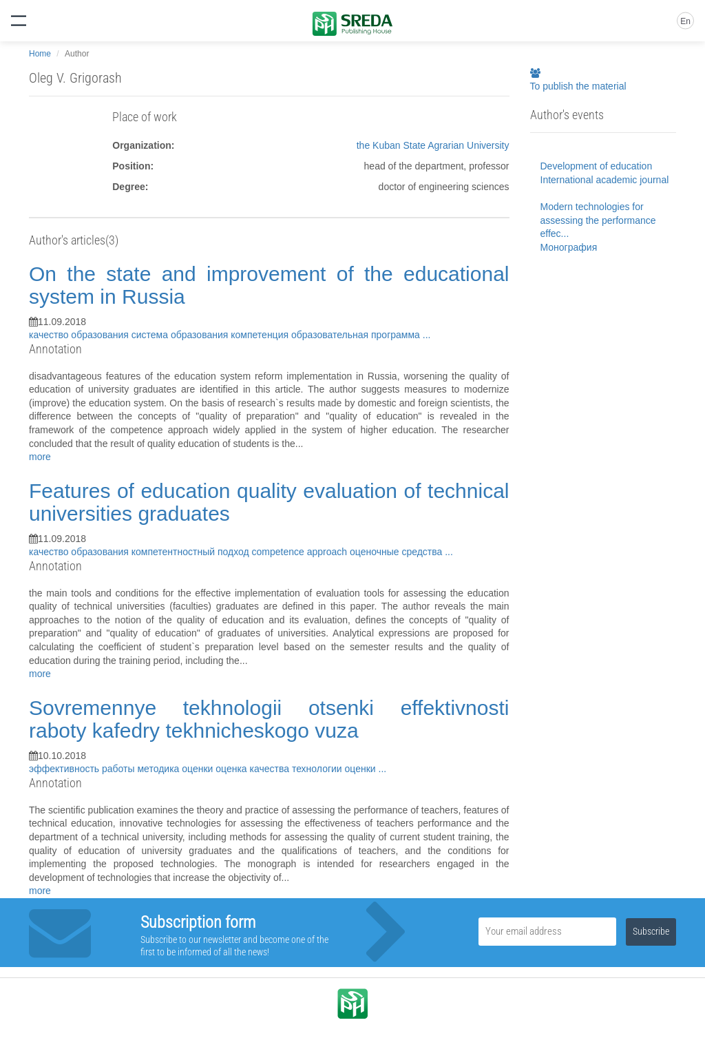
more (40, 456)
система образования (181, 334)
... (427, 334)
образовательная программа (357, 334)
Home (40, 54)
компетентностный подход (191, 551)
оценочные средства (397, 551)
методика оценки (176, 768)
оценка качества (253, 768)
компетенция (261, 334)
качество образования (80, 334)
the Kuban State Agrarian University (433, 145)
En (685, 21)
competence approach (301, 551)
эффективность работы (83, 768)
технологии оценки (335, 768)
